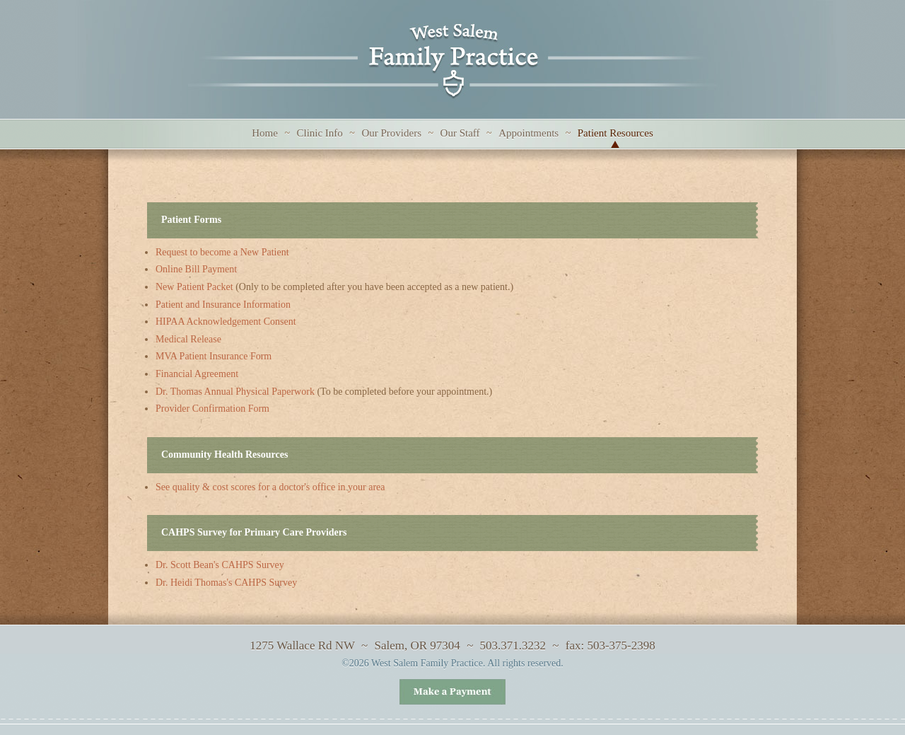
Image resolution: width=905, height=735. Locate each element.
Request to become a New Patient (222, 252)
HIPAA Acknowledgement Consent (226, 321)
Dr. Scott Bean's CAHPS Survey (220, 565)
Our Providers (391, 133)
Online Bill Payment (196, 269)
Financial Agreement (197, 374)
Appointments (528, 133)
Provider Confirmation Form (212, 408)
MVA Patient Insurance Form (214, 356)
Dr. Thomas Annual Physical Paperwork (235, 391)
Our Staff (460, 133)
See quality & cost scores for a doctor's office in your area (270, 487)
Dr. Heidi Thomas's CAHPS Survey (226, 582)
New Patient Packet (194, 287)
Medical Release (188, 339)
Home (265, 133)
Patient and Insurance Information (223, 304)
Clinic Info (319, 133)
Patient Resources (615, 133)
